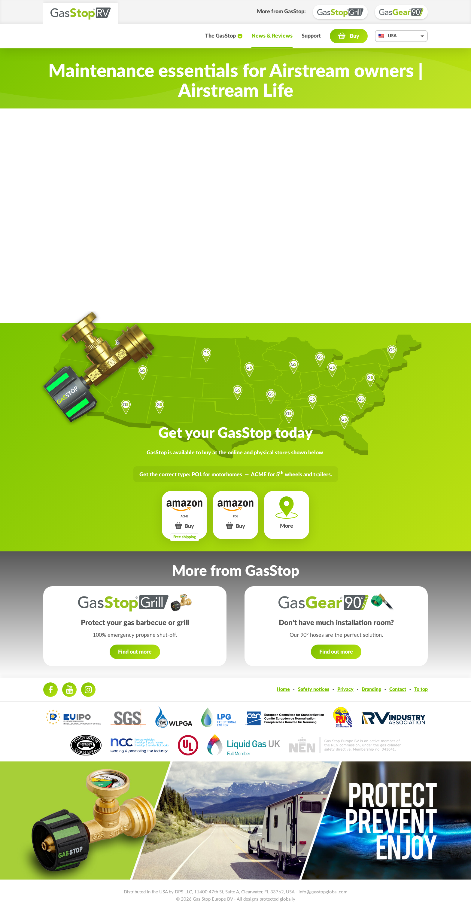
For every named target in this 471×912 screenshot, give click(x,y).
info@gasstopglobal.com (323, 892)
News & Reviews (272, 36)
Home (283, 689)
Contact (397, 689)
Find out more (135, 652)
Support (311, 36)
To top (421, 689)
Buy (354, 36)
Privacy (345, 689)
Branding (371, 689)
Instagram (88, 689)
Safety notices (313, 689)
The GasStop (220, 36)
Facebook (50, 689)
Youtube (69, 689)
